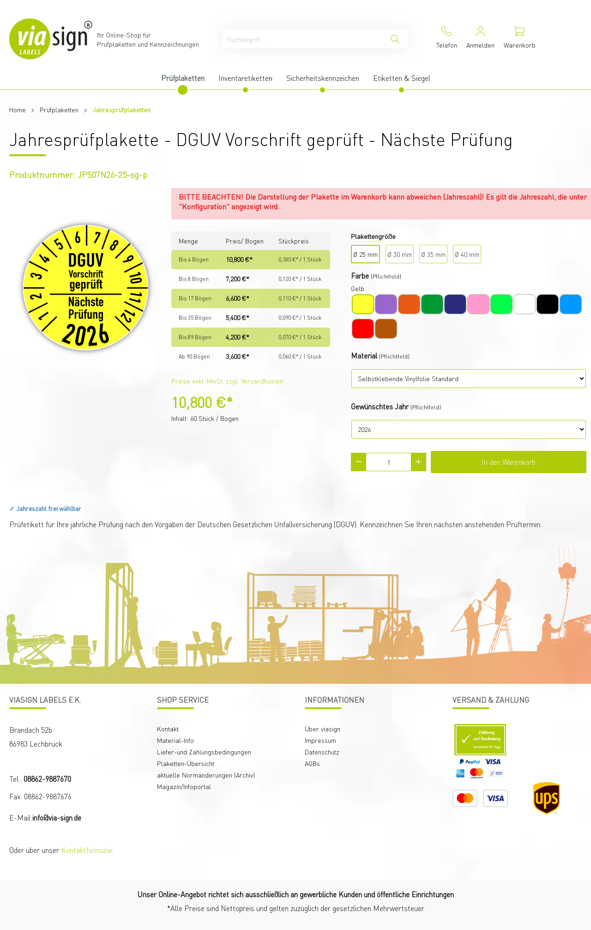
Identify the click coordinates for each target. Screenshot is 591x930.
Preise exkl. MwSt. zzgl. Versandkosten (227, 381)
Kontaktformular (86, 850)
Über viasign (322, 728)
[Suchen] (395, 39)
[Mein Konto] (480, 39)
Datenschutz (322, 752)
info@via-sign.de (56, 817)
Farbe (360, 275)
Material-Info (175, 740)
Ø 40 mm (467, 254)
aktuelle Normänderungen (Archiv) (206, 775)
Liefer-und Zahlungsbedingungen (204, 752)
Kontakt (168, 728)
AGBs (312, 763)
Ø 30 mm (399, 254)
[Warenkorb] (519, 39)
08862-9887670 (47, 779)
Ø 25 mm (365, 254)
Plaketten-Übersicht (185, 763)
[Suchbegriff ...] (303, 39)
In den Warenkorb (509, 462)
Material (364, 355)
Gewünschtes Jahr (380, 406)
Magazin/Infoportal (184, 786)
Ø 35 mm (433, 254)
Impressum (320, 740)
